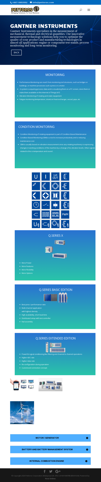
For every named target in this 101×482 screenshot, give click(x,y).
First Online (50, 478)
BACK (16, 52)
